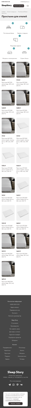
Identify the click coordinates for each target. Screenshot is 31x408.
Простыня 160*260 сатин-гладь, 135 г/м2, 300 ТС (8, 255)
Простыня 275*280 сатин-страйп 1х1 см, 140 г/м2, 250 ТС (7, 169)
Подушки (7, 356)
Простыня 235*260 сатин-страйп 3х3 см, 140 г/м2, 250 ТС (22, 199)
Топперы (22, 359)
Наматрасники (22, 356)
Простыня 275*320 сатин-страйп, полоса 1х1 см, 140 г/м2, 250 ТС (22, 170)
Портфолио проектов (15, 337)
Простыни (7, 353)
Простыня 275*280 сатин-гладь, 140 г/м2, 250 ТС (8, 112)
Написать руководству (14, 316)
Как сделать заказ (15, 329)
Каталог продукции (11, 11)
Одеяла (7, 359)
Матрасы (22, 353)
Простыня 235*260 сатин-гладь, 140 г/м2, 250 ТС (22, 84)
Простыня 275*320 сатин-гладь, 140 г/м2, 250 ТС (22, 112)
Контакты (14, 313)
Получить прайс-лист (18, 5)
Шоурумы (14, 340)
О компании (14, 323)
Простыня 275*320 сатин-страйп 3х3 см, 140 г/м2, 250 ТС (22, 227)
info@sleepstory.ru (24, 1)
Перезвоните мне (15, 310)
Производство (15, 326)
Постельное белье (22, 11)
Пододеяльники (7, 347)
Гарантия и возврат (14, 334)
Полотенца (22, 347)
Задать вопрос (15, 307)
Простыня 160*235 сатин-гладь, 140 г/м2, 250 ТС (8, 84)
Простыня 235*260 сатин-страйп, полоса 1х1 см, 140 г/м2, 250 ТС (22, 141)
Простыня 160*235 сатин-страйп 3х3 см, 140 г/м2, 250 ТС (8, 199)
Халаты (22, 350)
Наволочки (7, 350)
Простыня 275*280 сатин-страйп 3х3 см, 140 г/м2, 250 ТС (8, 227)
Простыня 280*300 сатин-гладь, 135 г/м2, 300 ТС (8, 283)
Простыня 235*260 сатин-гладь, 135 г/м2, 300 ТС (22, 255)
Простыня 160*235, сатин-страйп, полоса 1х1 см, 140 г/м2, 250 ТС (8, 141)
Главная (3, 11)
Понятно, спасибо (15, 403)
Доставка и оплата (14, 332)
